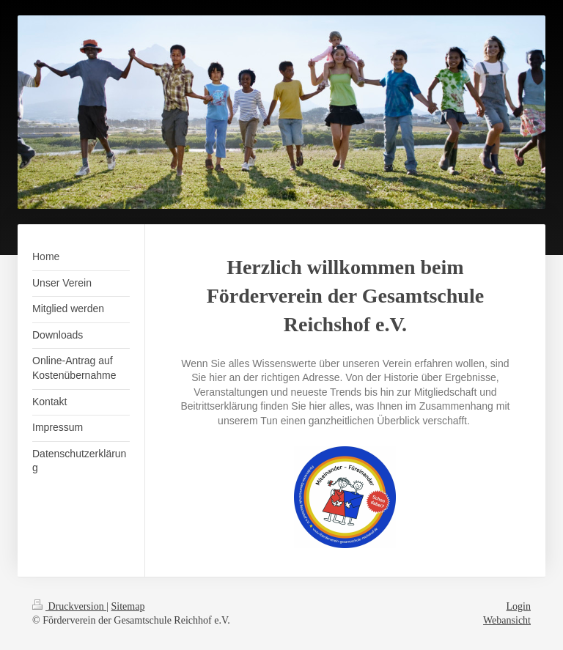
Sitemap (128, 606)
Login (519, 606)
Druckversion (69, 606)
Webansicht (507, 620)
